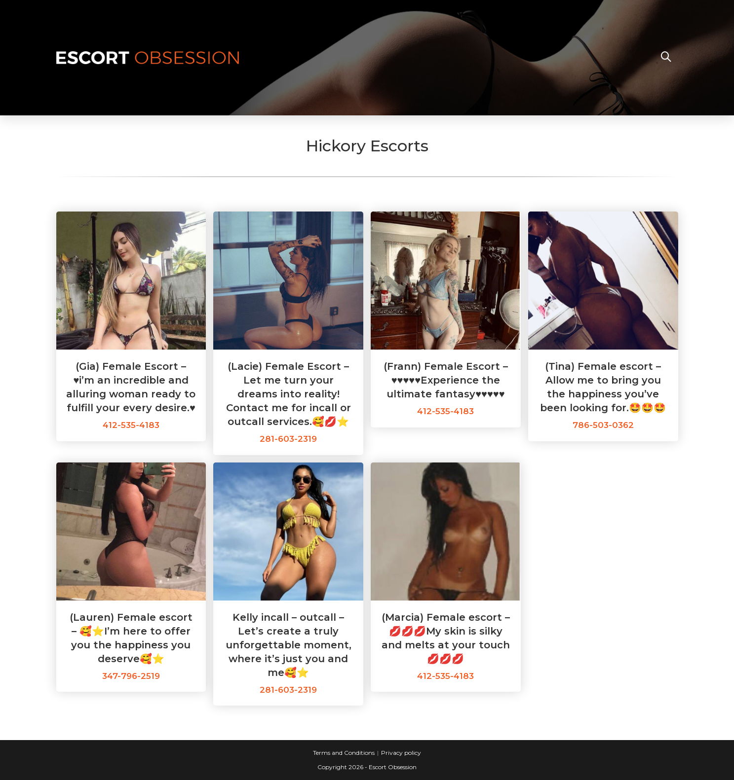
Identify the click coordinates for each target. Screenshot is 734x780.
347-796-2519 (131, 676)
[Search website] (666, 57)
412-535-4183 (131, 425)
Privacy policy (401, 752)
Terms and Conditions (344, 752)
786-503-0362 (603, 425)
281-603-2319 (288, 439)
